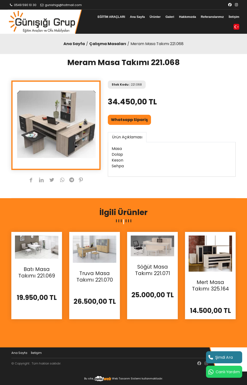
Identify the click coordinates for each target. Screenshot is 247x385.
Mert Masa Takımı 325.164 (210, 285)
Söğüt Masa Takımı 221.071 (152, 270)
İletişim (234, 17)
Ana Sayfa (137, 17)
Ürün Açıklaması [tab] (127, 137)
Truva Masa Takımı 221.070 (94, 276)
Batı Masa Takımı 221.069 (36, 272)
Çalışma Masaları (107, 44)
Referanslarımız (212, 17)
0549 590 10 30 (22, 5)
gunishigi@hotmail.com (61, 5)
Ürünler (155, 17)
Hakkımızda (187, 17)
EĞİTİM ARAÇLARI (111, 17)
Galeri (169, 17)
